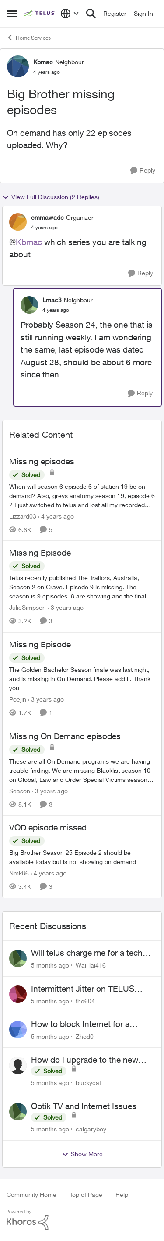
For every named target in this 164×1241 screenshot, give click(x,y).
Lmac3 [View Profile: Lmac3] (52, 300)
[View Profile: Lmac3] (29, 305)
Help (121, 1194)
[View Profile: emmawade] (18, 222)
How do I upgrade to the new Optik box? (84, 1060)
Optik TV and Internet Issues (83, 1106)
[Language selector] (70, 13)
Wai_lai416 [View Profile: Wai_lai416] (91, 965)
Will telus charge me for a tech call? (87, 953)
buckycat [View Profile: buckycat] (88, 1082)
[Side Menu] (11, 13)
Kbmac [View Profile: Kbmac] (43, 62)
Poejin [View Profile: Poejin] (17, 699)
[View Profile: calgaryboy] (18, 1111)
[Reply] (143, 170)
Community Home (31, 1194)
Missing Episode (40, 552)
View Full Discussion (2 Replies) (50, 197)
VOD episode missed (48, 827)
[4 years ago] (56, 515)
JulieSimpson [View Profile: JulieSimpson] (27, 607)
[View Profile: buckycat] (18, 1065)
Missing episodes (41, 461)
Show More (82, 1154)
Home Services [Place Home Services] (29, 37)
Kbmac (29, 242)
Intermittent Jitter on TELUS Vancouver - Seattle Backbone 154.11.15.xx (87, 989)
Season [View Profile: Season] (19, 790)
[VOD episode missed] (82, 857)
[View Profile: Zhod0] (18, 1029)
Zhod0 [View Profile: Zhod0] (85, 1036)
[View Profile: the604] (18, 994)
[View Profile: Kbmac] (18, 66)
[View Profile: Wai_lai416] (18, 958)
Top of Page (86, 1194)
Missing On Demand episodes (65, 736)
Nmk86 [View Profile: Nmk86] (19, 873)
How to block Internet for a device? (80, 1024)
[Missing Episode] (82, 587)
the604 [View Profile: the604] (85, 1000)
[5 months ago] (50, 965)
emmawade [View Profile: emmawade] (47, 217)
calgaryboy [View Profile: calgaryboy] (91, 1129)
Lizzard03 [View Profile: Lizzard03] (22, 515)
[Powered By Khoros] (82, 1220)
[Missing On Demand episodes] (82, 770)
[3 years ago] (66, 607)
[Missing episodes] (82, 495)
